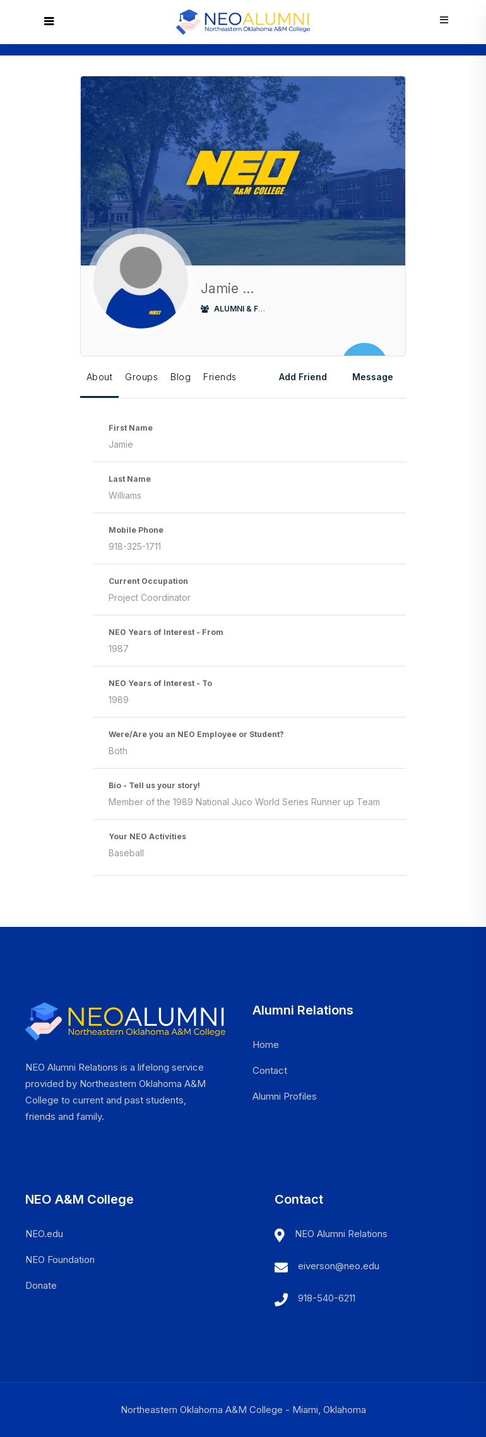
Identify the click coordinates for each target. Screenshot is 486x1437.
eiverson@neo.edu (338, 1266)
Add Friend (303, 376)
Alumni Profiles (284, 1096)
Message (372, 376)
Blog (180, 376)
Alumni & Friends (243, 308)
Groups (141, 376)
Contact (269, 1070)
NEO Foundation (60, 1259)
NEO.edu (44, 1234)
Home (265, 1044)
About (99, 376)
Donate (41, 1285)
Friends (220, 376)
